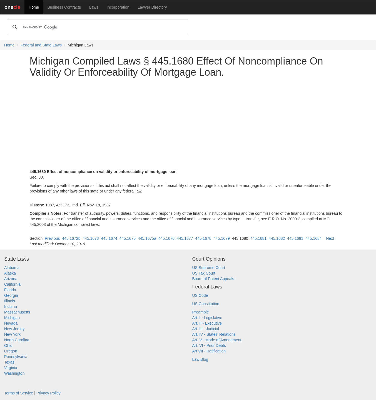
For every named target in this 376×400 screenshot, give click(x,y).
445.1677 (185, 238)
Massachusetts (17, 312)
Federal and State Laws (41, 45)
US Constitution (205, 304)
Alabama (11, 267)
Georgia (11, 295)
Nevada (11, 323)
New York (12, 334)
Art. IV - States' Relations (214, 334)
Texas (9, 362)
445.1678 (203, 238)
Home (34, 7)
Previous (52, 238)
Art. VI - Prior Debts (209, 345)
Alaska (10, 273)
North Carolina (16, 340)
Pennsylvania (15, 356)
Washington (14, 373)
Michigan (12, 317)
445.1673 (91, 238)
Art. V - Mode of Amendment (216, 340)
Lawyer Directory (152, 7)
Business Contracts (64, 7)
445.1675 (127, 238)
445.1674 (109, 238)
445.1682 (277, 238)
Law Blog (200, 359)
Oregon (10, 351)
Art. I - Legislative (207, 317)
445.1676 (166, 238)
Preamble (200, 312)
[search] (97, 27)
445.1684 (313, 238)
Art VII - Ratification (209, 351)
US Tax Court (203, 273)
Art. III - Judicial (205, 329)
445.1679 (221, 238)
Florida (10, 290)
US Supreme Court (208, 267)
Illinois (9, 301)
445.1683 (295, 238)
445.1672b (71, 238)
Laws (93, 7)
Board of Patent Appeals (213, 278)
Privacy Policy (48, 393)
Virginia (10, 368)
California (12, 284)
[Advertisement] (188, 120)
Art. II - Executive (207, 323)
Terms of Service (18, 393)
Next (330, 238)
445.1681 (258, 238)
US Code (200, 295)
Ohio (8, 345)
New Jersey (14, 329)
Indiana (10, 306)
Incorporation (118, 7)
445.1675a (147, 238)
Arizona (10, 278)
